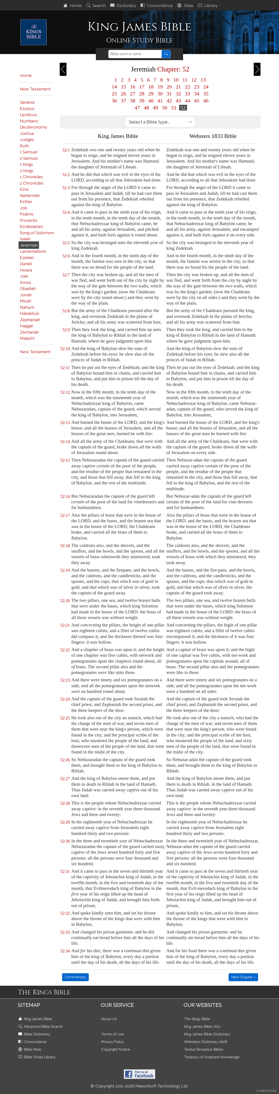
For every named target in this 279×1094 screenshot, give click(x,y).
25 (114, 94)
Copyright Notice (115, 1049)
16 (133, 87)
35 (206, 94)
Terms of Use (112, 1034)
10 (176, 80)
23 (197, 87)
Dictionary (123, 5)
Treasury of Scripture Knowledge (212, 1057)
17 (142, 87)
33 (188, 94)
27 (133, 94)
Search (96, 5)
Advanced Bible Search (40, 1026)
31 (169, 94)
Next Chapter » (243, 977)
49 (156, 107)
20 (169, 87)
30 (160, 94)
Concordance (157, 5)
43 (178, 100)
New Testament (35, 89)
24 (206, 87)
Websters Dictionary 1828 (205, 1042)
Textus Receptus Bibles (203, 1049)
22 (188, 87)
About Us (109, 1019)
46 (206, 100)
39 (142, 100)
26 (124, 94)
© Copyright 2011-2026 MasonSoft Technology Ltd (139, 1086)
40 (151, 100)
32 (178, 94)
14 (114, 87)
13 (203, 80)
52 (183, 107)
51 (174, 107)
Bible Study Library (37, 1057)
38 (133, 100)
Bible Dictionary (34, 1034)
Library (208, 5)
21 (178, 87)
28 (142, 94)
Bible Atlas (30, 1049)
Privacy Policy (112, 1042)
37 (124, 100)
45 (197, 100)
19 (160, 87)
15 (124, 87)
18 (151, 87)
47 (137, 107)
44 (188, 100)
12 (194, 80)
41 (160, 100)
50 (165, 107)
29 (151, 94)
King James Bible (35, 1019)
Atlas (185, 5)
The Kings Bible (197, 1019)
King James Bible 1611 (202, 1026)
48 (146, 107)
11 (185, 80)
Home (73, 5)
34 (197, 94)
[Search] (135, 54)
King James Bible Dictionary (207, 1034)
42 (169, 100)
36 (114, 100)
